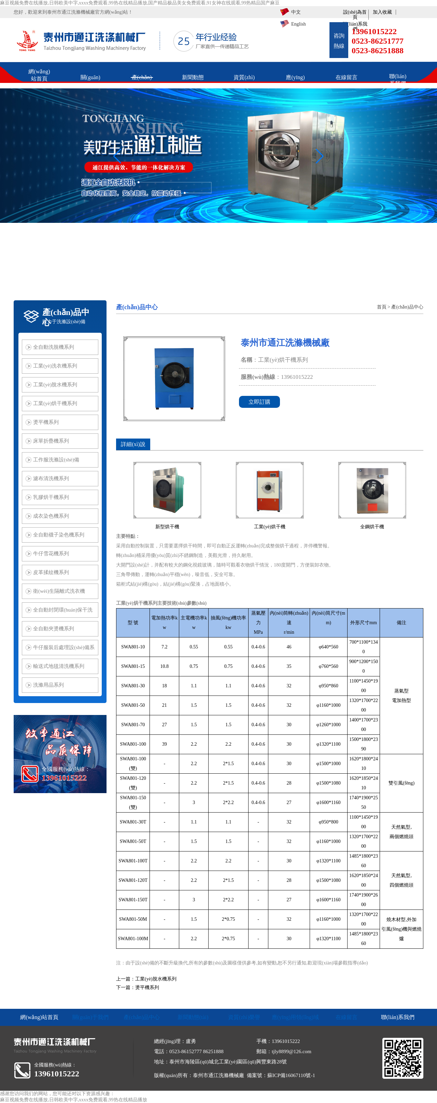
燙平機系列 (147, 987)
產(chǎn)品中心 (407, 307)
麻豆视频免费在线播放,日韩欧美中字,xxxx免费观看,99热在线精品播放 (73, 1099)
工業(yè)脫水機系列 (156, 979)
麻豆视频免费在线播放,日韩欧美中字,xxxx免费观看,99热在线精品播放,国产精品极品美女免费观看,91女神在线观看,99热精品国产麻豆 (140, 2)
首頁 (381, 307)
